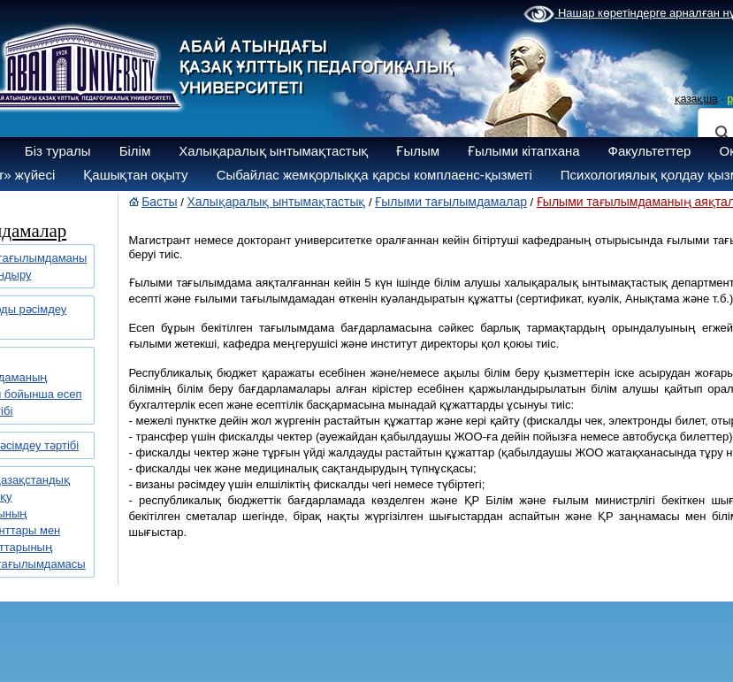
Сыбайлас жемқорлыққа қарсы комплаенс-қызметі (374, 174)
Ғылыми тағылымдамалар (451, 202)
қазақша (696, 99)
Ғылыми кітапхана (524, 150)
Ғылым (417, 150)
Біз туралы (58, 150)
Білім (135, 150)
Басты (159, 202)
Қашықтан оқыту (135, 174)
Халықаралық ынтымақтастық (273, 150)
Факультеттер (649, 150)
